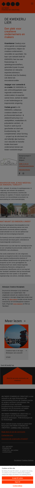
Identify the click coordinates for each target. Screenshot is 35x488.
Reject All (17, 482)
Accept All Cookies (17, 478)
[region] (17, 477)
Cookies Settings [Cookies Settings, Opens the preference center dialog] (17, 486)
